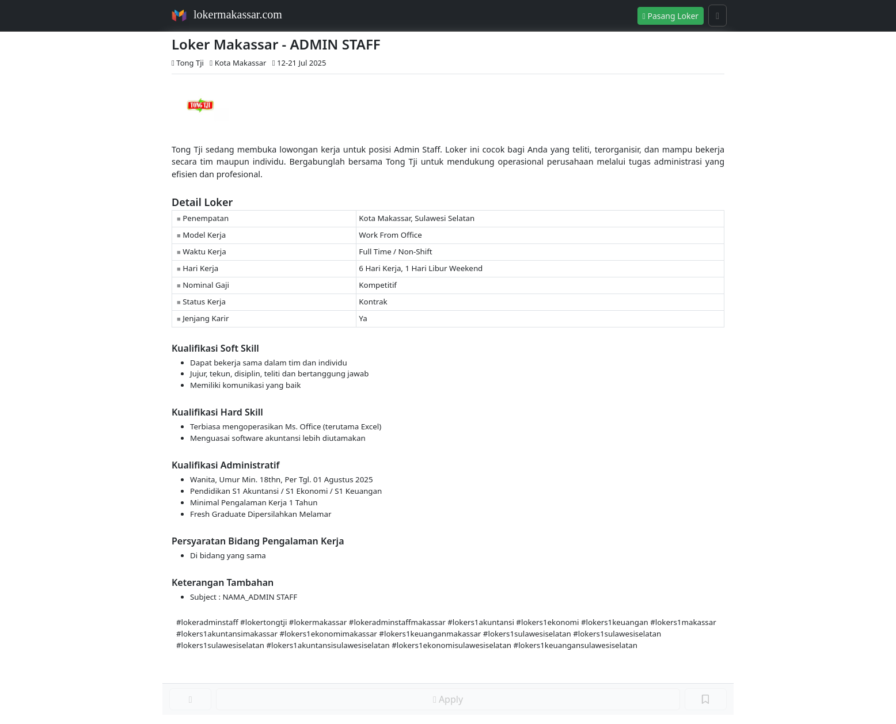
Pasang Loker (671, 15)
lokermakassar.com (237, 14)
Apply (448, 699)
